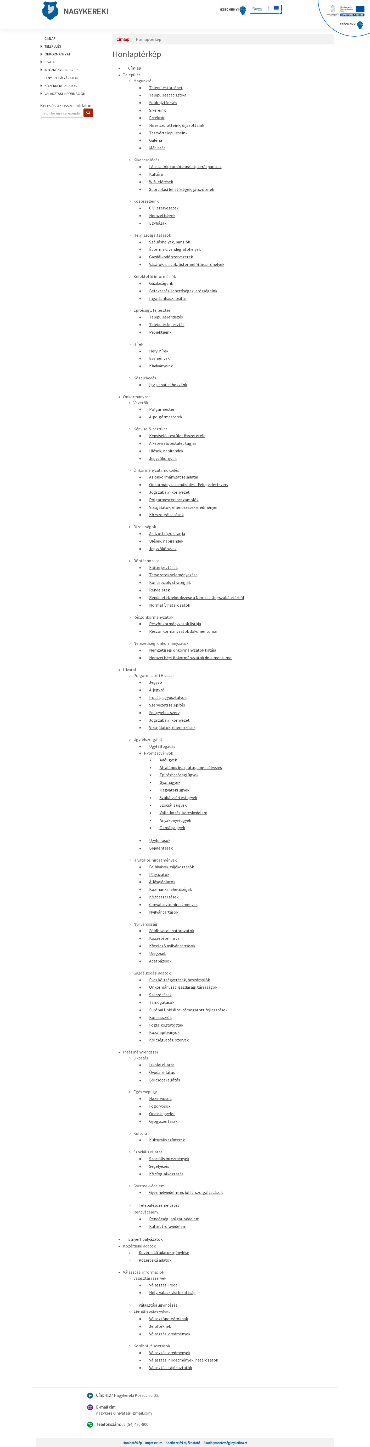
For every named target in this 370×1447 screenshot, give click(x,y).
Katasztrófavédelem (167, 1226)
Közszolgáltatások (166, 514)
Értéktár (157, 117)
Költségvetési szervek (169, 1039)
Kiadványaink (161, 365)
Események (159, 358)
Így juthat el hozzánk (168, 384)
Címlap (50, 38)
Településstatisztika (167, 95)
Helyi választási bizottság (172, 1292)
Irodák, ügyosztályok (168, 697)
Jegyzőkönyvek (163, 458)
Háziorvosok (160, 1098)
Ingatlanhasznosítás (168, 298)
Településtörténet (166, 87)
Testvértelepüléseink (168, 132)
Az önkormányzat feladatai (173, 477)
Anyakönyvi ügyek (175, 820)
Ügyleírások (159, 840)
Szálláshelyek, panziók (169, 241)
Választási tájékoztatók (170, 1367)
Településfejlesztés (166, 324)
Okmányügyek (172, 827)
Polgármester (162, 409)
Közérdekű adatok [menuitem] (60, 85)
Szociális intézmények (169, 1158)
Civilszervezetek (163, 207)
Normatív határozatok (169, 605)
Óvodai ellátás (162, 1072)
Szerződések (160, 994)
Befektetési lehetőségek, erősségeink (183, 290)
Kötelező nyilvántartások (172, 945)
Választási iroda (163, 1285)
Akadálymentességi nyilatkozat (225, 1443)
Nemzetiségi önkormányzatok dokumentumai (190, 657)
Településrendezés (166, 317)
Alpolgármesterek (165, 416)
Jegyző (155, 682)
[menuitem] (70, 38)
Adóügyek (168, 759)
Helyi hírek (158, 351)
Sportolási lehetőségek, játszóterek (181, 189)
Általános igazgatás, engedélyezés (191, 767)
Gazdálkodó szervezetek (171, 256)
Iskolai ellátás (162, 1064)
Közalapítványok (164, 1032)
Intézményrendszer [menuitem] (61, 69)
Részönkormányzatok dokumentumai (183, 631)
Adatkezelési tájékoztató (183, 1443)
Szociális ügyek (173, 805)
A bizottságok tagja (167, 533)
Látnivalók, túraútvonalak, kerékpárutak (185, 166)
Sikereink (157, 110)
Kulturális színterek (167, 1139)
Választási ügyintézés (158, 1305)
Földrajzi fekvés (163, 102)
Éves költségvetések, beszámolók (179, 979)
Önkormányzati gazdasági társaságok (183, 987)
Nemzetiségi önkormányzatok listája (182, 650)
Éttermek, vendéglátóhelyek (175, 249)
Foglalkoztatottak (166, 1025)
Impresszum (153, 1443)
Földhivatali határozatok (171, 930)
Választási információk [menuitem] (64, 93)
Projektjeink (160, 332)
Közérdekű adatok (155, 1260)
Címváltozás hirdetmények (173, 904)
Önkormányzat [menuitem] (57, 54)
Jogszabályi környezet (169, 492)
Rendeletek (159, 590)
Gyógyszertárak (163, 1121)
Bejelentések (161, 848)
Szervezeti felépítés (167, 705)
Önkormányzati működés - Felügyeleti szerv (188, 484)
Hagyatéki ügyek (174, 790)
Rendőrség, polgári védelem (174, 1218)
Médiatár (157, 147)
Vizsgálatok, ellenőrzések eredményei (183, 507)
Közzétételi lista (164, 938)
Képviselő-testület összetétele (177, 435)
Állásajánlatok (162, 881)
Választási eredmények (169, 1333)
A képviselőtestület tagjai (172, 443)
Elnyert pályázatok (61, 78)
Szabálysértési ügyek (178, 797)
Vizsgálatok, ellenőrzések (172, 727)
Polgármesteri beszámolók (174, 499)
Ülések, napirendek (166, 450)
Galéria (155, 140)
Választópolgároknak (168, 1318)
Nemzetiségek (162, 215)
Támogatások (161, 1002)
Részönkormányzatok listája (175, 623)
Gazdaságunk (161, 283)
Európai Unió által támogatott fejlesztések (188, 1009)
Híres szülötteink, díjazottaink (176, 125)
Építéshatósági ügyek (179, 774)
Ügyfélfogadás (162, 746)
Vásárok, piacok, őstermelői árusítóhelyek (186, 264)
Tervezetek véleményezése (173, 574)
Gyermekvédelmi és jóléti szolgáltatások (186, 1192)
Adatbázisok (160, 961)
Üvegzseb (157, 953)
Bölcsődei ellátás (164, 1080)
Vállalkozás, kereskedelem (183, 812)
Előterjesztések (163, 567)
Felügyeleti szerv (164, 712)
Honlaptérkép (132, 1443)
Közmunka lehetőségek (170, 889)
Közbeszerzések (163, 896)
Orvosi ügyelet (162, 1113)
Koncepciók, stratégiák (170, 582)
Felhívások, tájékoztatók (171, 866)
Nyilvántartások (163, 912)
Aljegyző (157, 689)
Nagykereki (75, 10)
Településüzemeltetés (159, 1205)
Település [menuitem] (52, 46)
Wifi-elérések (161, 181)
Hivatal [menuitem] (50, 62)
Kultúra (156, 174)
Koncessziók (160, 1017)
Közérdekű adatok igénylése (164, 1252)
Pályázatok (159, 874)
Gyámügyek (170, 782)
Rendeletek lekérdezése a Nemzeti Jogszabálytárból (196, 597)
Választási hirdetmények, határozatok (183, 1360)
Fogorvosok (159, 1106)
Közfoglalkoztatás (166, 1173)
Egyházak (157, 223)
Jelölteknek (160, 1326)
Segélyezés (159, 1166)
